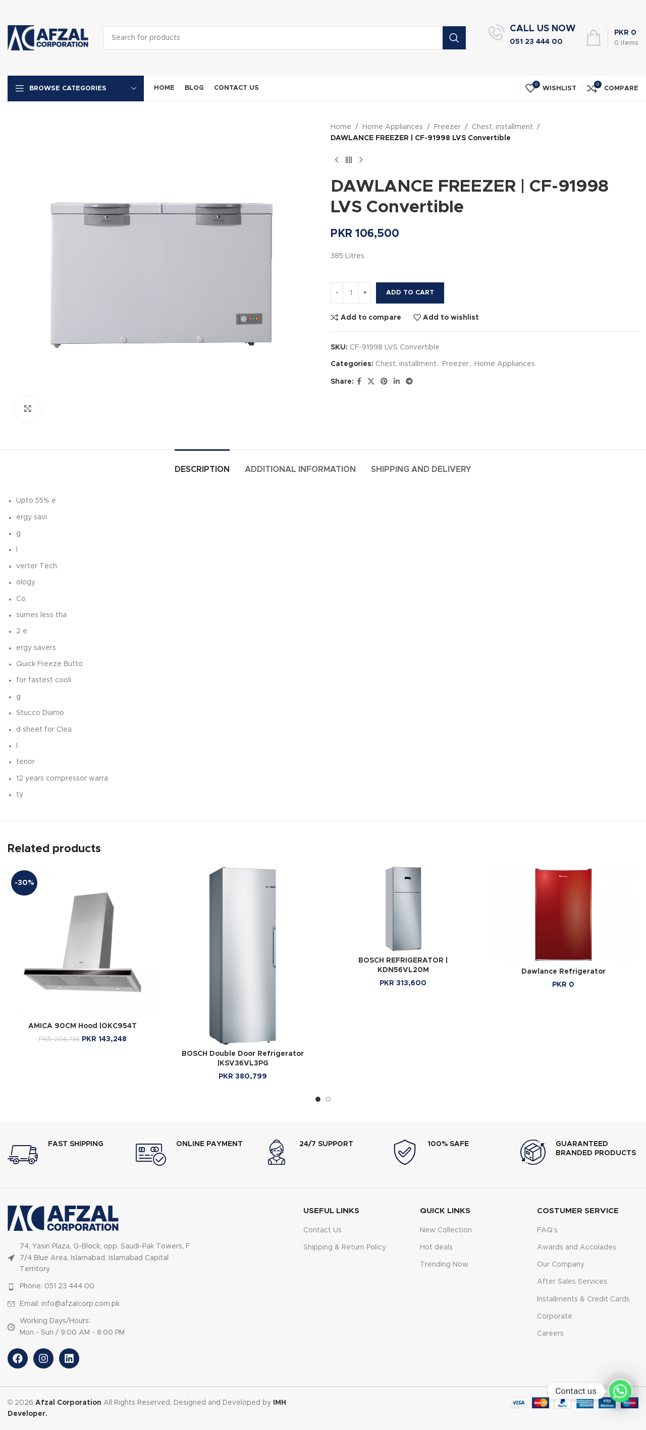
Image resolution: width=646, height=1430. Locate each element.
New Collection (446, 1230)
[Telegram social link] (409, 382)
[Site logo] (48, 37)
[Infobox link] (532, 38)
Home (341, 127)
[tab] (202, 464)
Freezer (447, 127)
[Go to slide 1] (317, 1099)
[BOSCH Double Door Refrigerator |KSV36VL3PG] (243, 955)
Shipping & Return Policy (344, 1247)
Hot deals (436, 1247)
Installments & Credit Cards (583, 1299)
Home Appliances (392, 127)
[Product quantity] (350, 293)
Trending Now (444, 1264)
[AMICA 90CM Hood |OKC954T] (83, 942)
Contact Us (322, 1230)
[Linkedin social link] (397, 382)
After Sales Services (572, 1281)
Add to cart (410, 292)
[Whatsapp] (620, 1391)
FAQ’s (547, 1230)
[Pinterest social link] (384, 382)
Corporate (554, 1316)
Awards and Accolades (576, 1247)
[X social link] (371, 382)
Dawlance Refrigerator (563, 971)
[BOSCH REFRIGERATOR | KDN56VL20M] (403, 909)
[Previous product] (337, 160)
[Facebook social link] (359, 382)
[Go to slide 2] (328, 1099)
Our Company (560, 1264)
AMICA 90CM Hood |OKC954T (82, 1026)
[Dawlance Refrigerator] (564, 914)
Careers (550, 1333)
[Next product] (361, 160)
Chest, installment (502, 127)
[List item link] (102, 1286)
